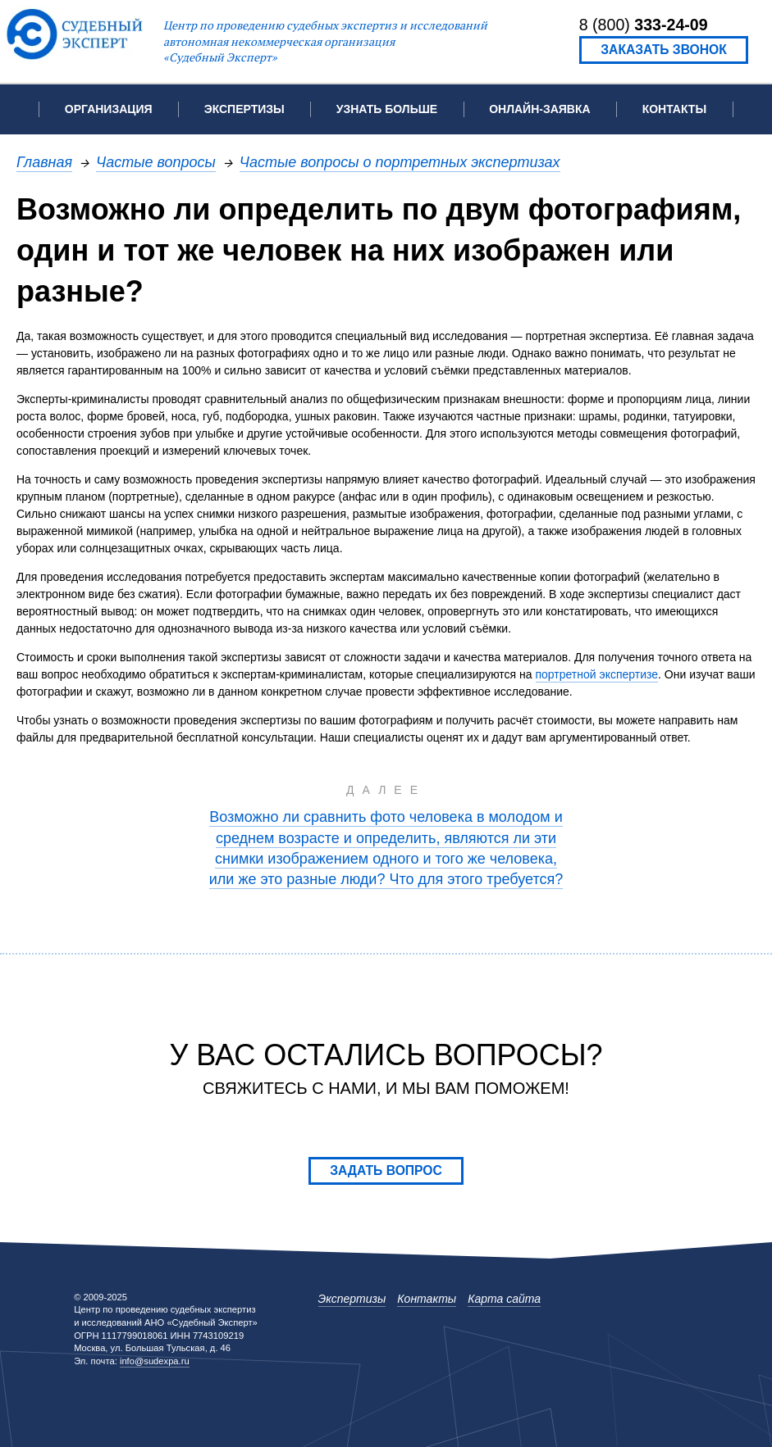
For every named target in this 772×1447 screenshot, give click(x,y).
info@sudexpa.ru (155, 1361)
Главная (44, 161)
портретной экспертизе (597, 674)
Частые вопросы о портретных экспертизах (400, 161)
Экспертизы (352, 1298)
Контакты (674, 109)
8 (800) (643, 24)
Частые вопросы (156, 161)
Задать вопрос (386, 1170)
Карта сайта (504, 1298)
